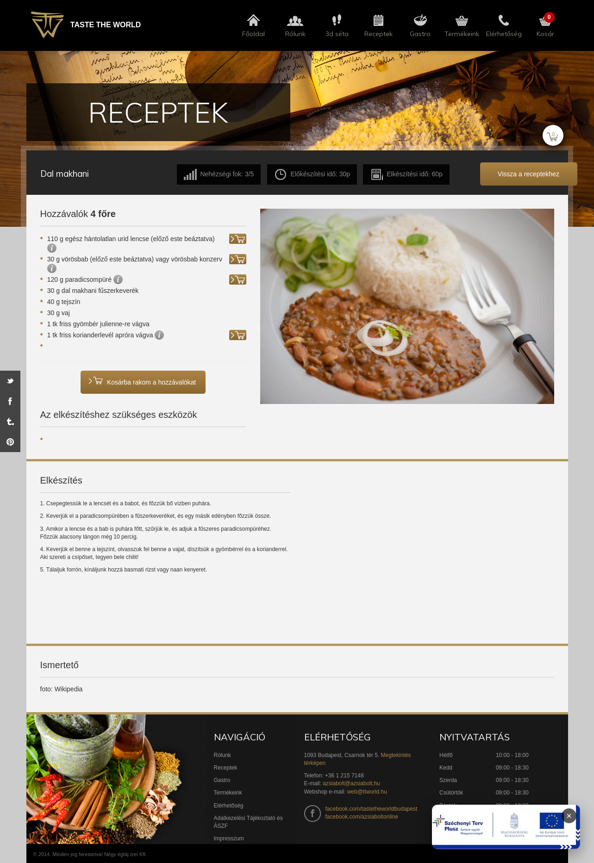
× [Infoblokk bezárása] (569, 816)
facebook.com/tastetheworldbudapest (371, 809)
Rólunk (222, 755)
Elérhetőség (229, 805)
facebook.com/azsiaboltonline (361, 816)
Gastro (222, 780)
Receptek (226, 767)
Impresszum (229, 838)
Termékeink (228, 792)
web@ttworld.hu (367, 791)
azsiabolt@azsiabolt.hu (351, 783)
